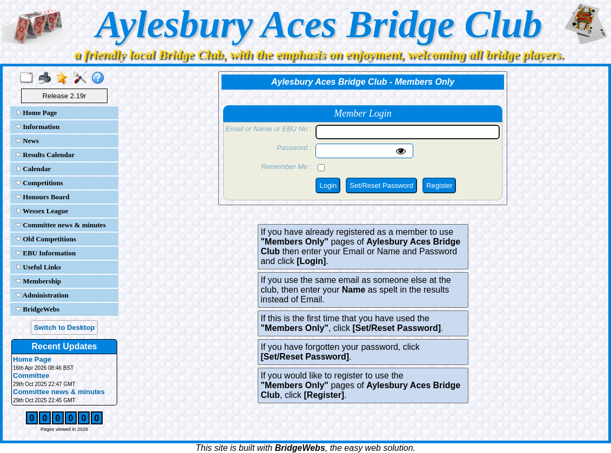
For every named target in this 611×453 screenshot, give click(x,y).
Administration (42, 295)
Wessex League (42, 211)
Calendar (33, 169)
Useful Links (38, 267)
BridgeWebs (37, 309)
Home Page (36, 113)
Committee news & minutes (61, 225)
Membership (38, 281)
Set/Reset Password (381, 185)
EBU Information (46, 253)
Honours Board (43, 197)
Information (37, 127)
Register (439, 185)
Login (328, 185)
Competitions (39, 183)
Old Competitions (46, 239)
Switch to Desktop (64, 327)
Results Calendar (45, 155)
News (27, 141)
